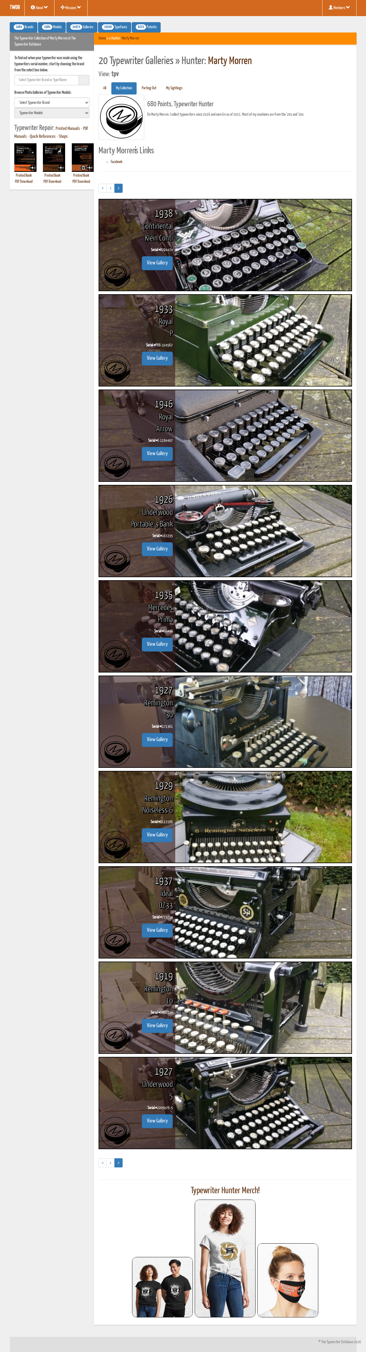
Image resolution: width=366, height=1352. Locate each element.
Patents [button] (146, 27)
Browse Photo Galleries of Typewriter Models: (42, 93)
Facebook (116, 162)
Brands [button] (23, 27)
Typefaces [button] (114, 27)
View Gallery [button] (157, 263)
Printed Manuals (68, 129)
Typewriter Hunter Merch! (225, 1191)
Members (339, 7)
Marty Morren (130, 38)
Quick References (43, 137)
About (39, 7)
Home (102, 38)
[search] (52, 102)
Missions (71, 7)
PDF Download (24, 182)
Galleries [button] (81, 27)
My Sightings (174, 88)
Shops (63, 137)
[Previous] (103, 188)
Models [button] (52, 27)
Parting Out (149, 88)
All (104, 88)
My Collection (124, 88)
